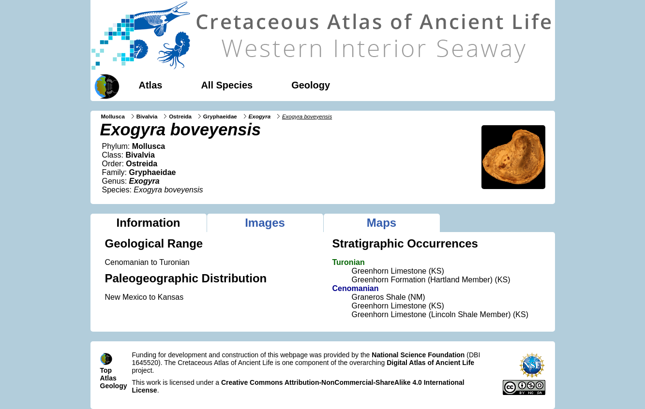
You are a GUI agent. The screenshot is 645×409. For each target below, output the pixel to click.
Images (265, 222)
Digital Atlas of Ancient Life (430, 362)
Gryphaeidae (220, 116)
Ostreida (180, 116)
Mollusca (113, 116)
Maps (381, 222)
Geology (310, 85)
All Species (227, 85)
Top (106, 370)
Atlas (151, 85)
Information (148, 222)
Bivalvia (147, 116)
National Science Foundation (418, 355)
